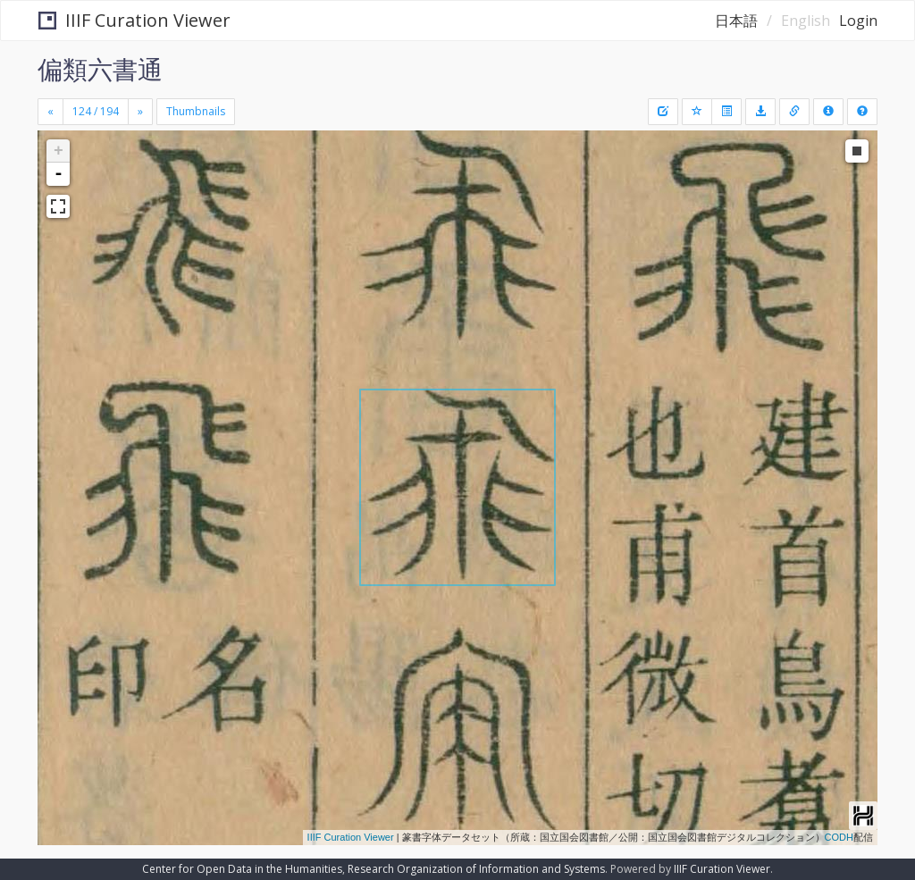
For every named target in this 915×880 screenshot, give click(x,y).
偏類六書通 (100, 69)
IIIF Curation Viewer (134, 20)
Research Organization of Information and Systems (476, 868)
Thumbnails (195, 111)
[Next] (140, 111)
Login (858, 20)
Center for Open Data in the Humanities (242, 868)
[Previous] (50, 111)
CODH (839, 837)
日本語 (736, 20)
